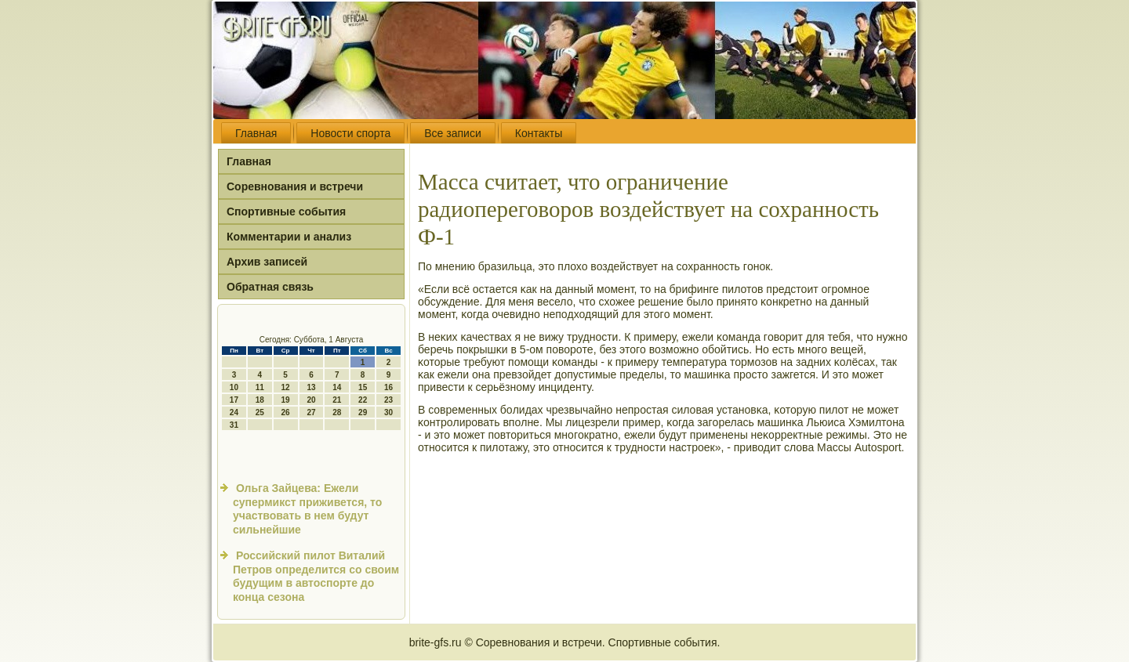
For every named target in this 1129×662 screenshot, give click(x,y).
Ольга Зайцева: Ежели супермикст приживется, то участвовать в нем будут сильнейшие (307, 509)
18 (260, 400)
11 (260, 387)
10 (234, 387)
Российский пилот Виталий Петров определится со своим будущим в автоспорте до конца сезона (316, 576)
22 (362, 400)
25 (260, 412)
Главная (256, 133)
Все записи (452, 133)
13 (311, 387)
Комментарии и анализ (289, 236)
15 (362, 387)
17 (234, 400)
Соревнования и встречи (295, 186)
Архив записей (267, 261)
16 (388, 387)
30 (388, 412)
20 (311, 400)
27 (311, 412)
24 (234, 412)
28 (336, 412)
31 (234, 425)
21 (336, 400)
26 (285, 412)
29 (362, 412)
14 (336, 387)
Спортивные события (286, 211)
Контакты (538, 133)
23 (388, 400)
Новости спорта (350, 133)
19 (285, 400)
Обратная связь (270, 286)
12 (285, 387)
